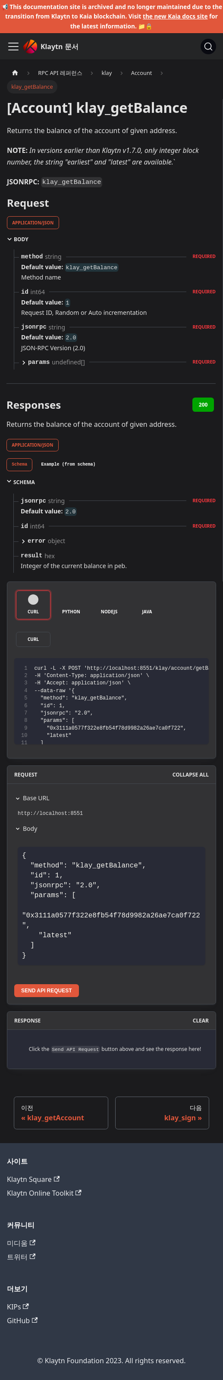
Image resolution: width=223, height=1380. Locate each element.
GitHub (22, 1320)
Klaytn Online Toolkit (44, 1193)
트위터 (21, 1257)
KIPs (18, 1307)
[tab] (19, 464)
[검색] (208, 46)
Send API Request (46, 991)
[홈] (15, 73)
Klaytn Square (33, 1179)
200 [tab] (203, 404)
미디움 (21, 1243)
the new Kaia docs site (175, 16)
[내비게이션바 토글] (13, 46)
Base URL (36, 798)
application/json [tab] (32, 223)
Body (30, 828)
